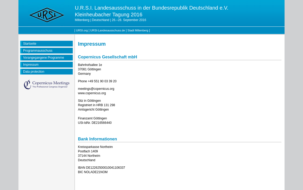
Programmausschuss (37, 50)
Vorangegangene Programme (43, 57)
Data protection (33, 71)
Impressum (30, 64)
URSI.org (82, 30)
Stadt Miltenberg (138, 30)
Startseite (29, 43)
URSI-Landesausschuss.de (107, 30)
